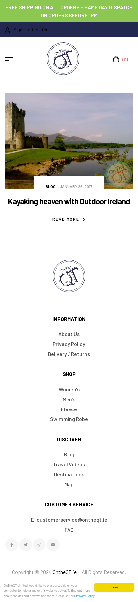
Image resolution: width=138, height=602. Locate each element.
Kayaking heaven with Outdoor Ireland (69, 201)
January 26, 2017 (76, 186)
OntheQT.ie (65, 572)
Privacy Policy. (85, 596)
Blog (51, 186)
